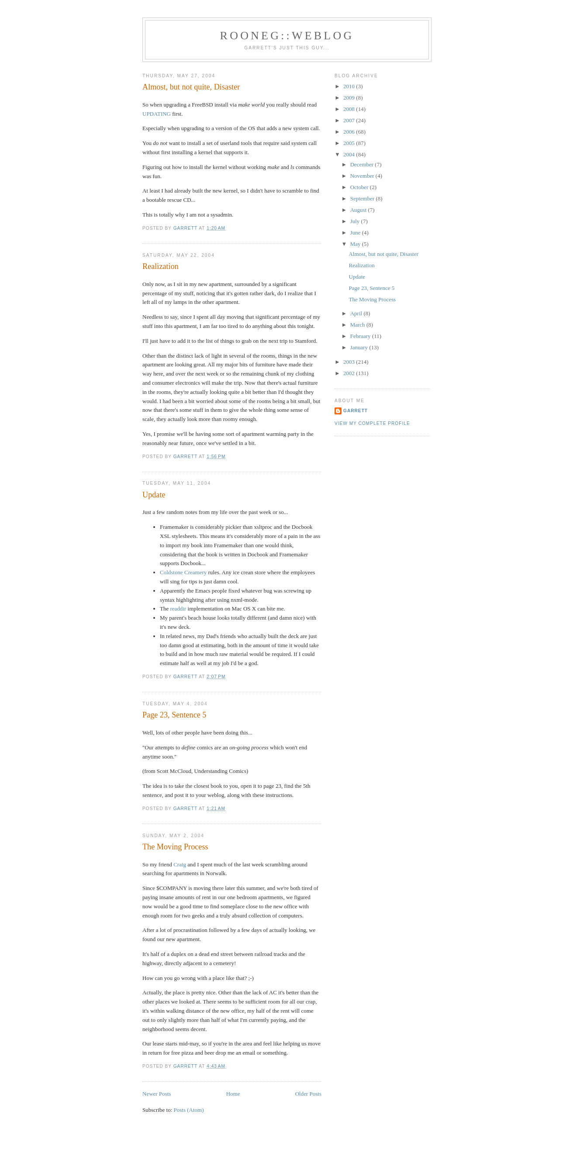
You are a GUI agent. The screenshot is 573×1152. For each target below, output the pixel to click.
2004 (349, 154)
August (359, 210)
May (356, 244)
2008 (349, 109)
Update (154, 494)
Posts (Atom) (189, 1110)
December (362, 164)
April (357, 313)
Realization (160, 266)
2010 (349, 86)
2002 (349, 373)
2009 (349, 97)
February (361, 336)
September (363, 198)
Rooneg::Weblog (287, 35)
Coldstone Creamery (183, 572)
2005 (349, 143)
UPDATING (156, 113)
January (359, 347)
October (360, 187)
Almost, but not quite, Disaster (191, 87)
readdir (178, 608)
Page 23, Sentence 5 (174, 715)
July (355, 221)
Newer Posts (156, 1093)
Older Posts (308, 1093)
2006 (349, 131)
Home (233, 1093)
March (358, 324)
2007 (349, 120)
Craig (179, 864)
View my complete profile (372, 423)
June (356, 232)
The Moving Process (175, 846)
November (363, 175)
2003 (349, 362)
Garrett (355, 410)
